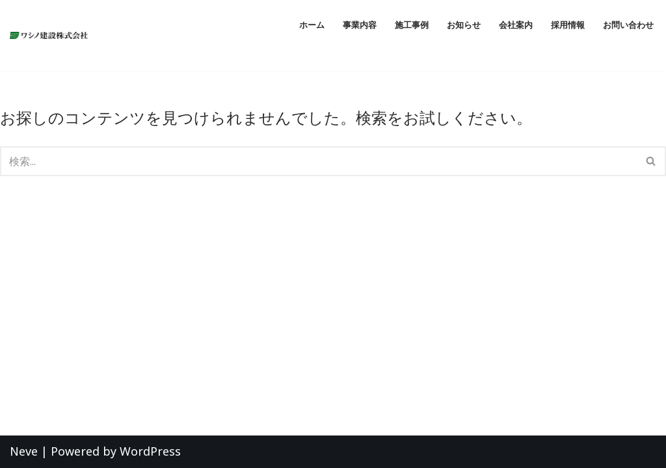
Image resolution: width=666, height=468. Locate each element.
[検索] (318, 161)
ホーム (312, 25)
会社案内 (516, 25)
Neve (24, 451)
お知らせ (464, 25)
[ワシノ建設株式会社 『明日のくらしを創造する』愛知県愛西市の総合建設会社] (52, 36)
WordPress (150, 451)
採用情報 (568, 25)
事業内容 (360, 25)
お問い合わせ (628, 25)
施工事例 (412, 25)
